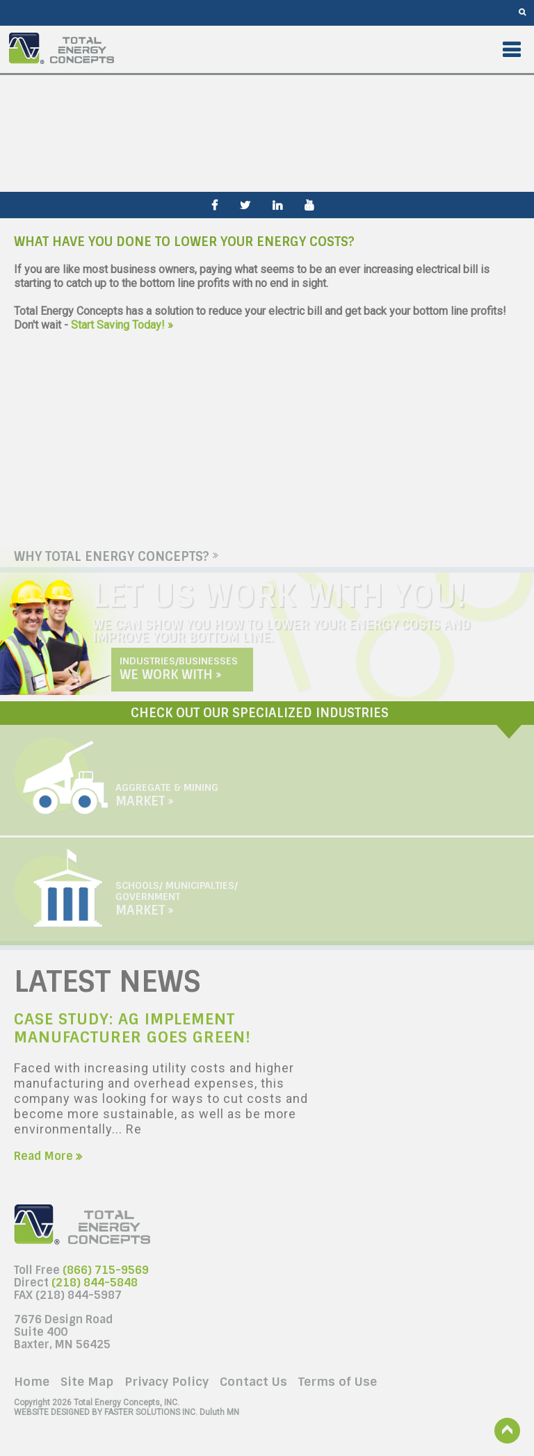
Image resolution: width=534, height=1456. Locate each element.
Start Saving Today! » (122, 325)
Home (31, 1381)
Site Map (86, 1381)
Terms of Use (337, 1381)
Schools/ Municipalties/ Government (176, 896)
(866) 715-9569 (106, 1270)
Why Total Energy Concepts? (116, 556)
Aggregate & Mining (166, 793)
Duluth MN (126, 1412)
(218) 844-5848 (94, 1282)
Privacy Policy (166, 1381)
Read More (48, 1156)
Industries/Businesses (179, 666)
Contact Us (253, 1381)
